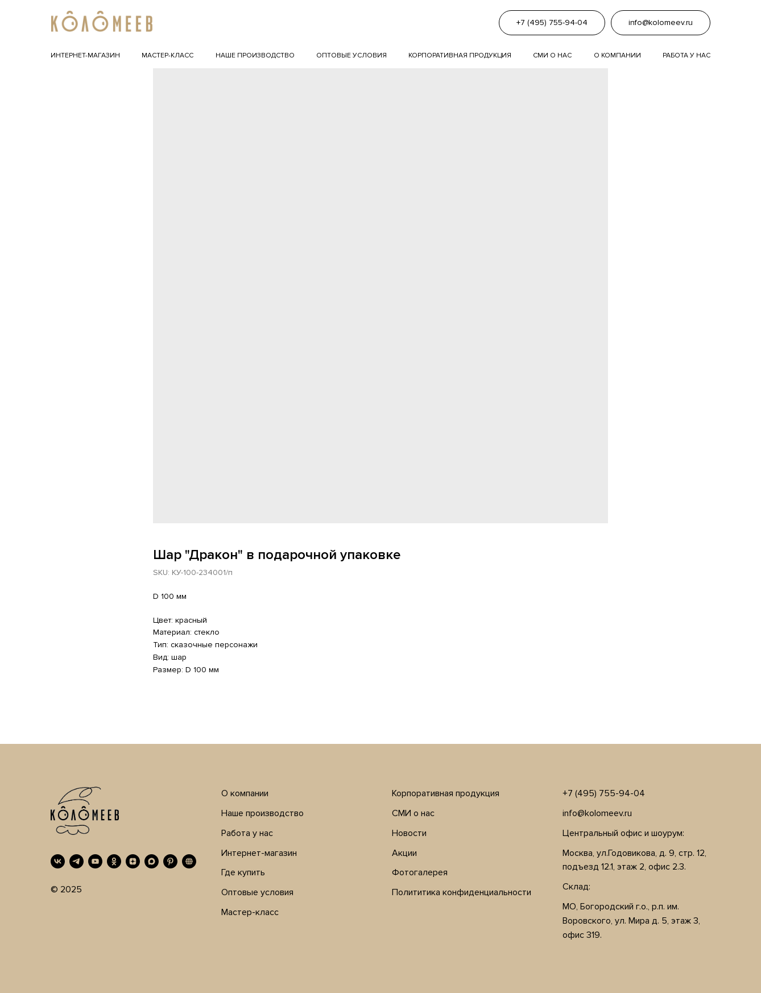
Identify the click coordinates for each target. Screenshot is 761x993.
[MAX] (151, 861)
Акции (404, 853)
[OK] (114, 861)
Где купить (243, 872)
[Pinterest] (170, 861)
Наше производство (255, 55)
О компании (617, 55)
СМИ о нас (413, 813)
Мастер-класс (167, 55)
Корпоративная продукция (459, 55)
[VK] (58, 861)
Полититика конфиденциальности (461, 892)
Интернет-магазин (85, 55)
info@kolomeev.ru (597, 813)
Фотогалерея (420, 872)
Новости (409, 833)
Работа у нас (686, 55)
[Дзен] (133, 861)
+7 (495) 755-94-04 (604, 793)
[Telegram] (76, 861)
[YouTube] (95, 861)
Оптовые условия (351, 55)
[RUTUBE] (189, 861)
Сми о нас (552, 55)
